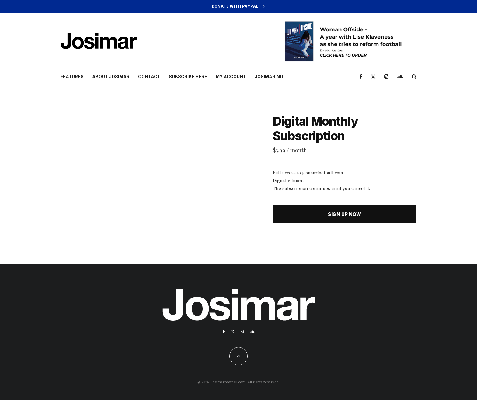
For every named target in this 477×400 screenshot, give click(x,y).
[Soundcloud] (400, 76)
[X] (373, 76)
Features (72, 76)
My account (231, 76)
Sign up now (344, 214)
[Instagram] (386, 76)
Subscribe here (188, 76)
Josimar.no (269, 76)
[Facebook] (361, 76)
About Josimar (111, 76)
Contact (149, 76)
